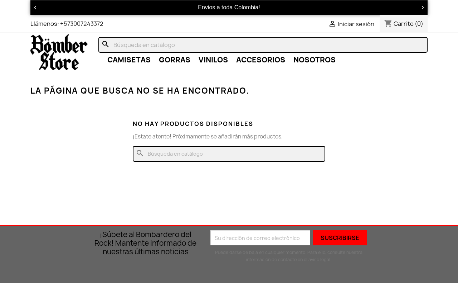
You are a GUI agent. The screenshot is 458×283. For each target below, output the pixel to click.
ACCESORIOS (260, 60)
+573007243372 (81, 24)
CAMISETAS (129, 60)
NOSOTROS (314, 60)
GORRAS (174, 60)
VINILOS (213, 60)
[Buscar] (263, 45)
